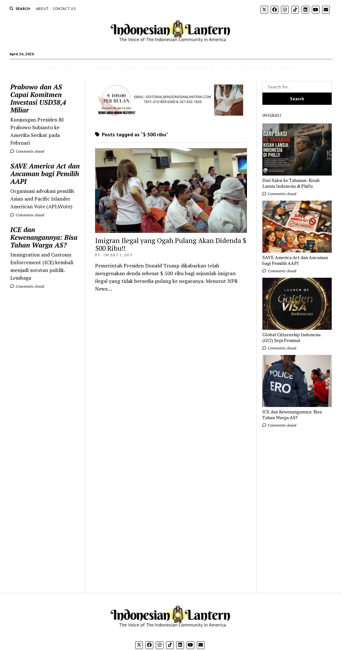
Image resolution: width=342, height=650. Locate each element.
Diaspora (289, 67)
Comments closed (27, 151)
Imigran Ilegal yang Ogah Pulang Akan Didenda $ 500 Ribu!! (170, 244)
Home (50, 67)
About (42, 8)
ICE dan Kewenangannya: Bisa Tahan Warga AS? (43, 237)
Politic (129, 67)
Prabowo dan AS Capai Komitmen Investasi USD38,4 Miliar (38, 98)
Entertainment (192, 67)
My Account (254, 67)
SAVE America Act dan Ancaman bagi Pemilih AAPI (45, 173)
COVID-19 (76, 67)
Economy (105, 67)
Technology (156, 67)
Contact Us (64, 8)
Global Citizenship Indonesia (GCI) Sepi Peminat (291, 337)
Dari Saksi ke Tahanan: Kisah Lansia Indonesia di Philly (291, 183)
